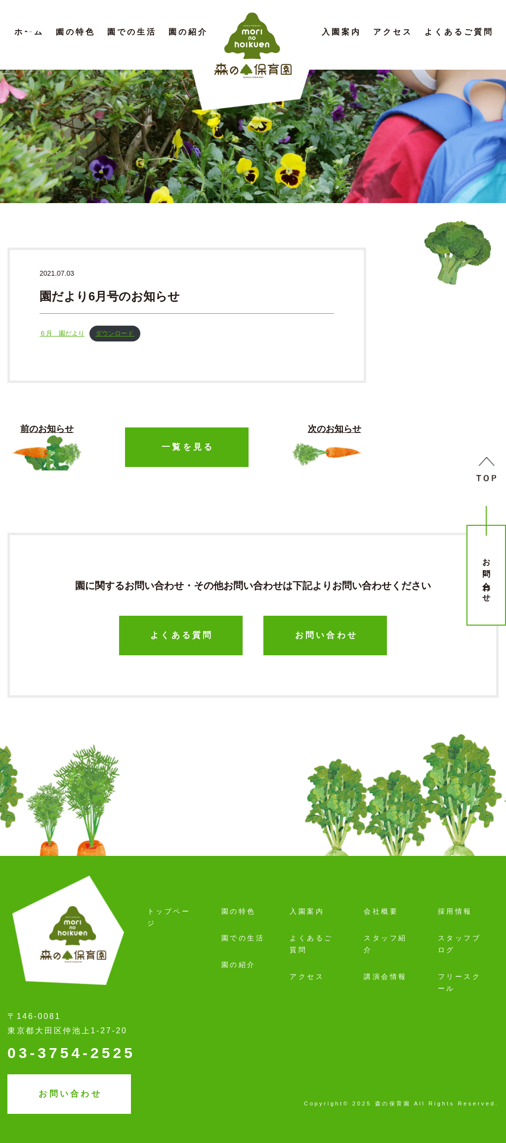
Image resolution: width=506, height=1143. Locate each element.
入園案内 (341, 32)
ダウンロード (114, 333)
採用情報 (455, 911)
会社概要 (381, 911)
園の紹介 (188, 32)
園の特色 (75, 32)
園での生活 (132, 32)
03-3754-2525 (71, 1053)
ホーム (29, 32)
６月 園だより (62, 333)
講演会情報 (385, 976)
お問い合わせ (486, 576)
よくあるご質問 (459, 32)
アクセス (393, 32)
